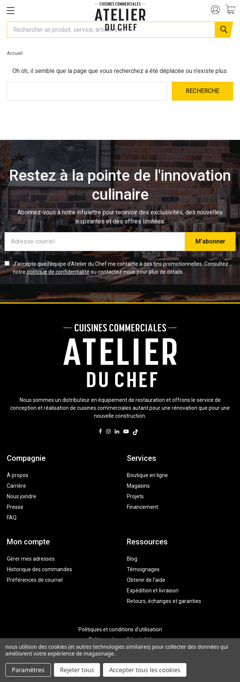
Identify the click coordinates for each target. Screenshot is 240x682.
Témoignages (143, 569)
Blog (132, 559)
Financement (142, 507)
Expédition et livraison (152, 590)
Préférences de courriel (35, 580)
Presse (15, 507)
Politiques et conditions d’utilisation (120, 629)
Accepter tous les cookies (144, 670)
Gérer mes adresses (31, 559)
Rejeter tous (77, 670)
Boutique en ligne (147, 475)
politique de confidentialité (58, 272)
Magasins (138, 486)
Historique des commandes (39, 569)
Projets (135, 496)
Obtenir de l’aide (146, 580)
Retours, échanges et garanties (164, 601)
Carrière (16, 486)
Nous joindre (21, 496)
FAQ (12, 518)
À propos (17, 475)
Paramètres (28, 670)
